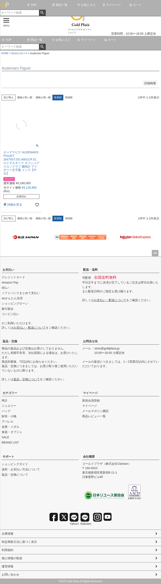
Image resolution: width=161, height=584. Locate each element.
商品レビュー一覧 (94, 416)
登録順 (69, 97)
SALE (5, 437)
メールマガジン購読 (95, 411)
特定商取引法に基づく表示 (19, 541)
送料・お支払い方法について (21, 469)
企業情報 (7, 533)
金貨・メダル (10, 426)
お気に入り (86, 5)
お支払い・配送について (29, 327)
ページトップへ (155, 253)
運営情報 (7, 566)
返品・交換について (26, 379)
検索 (42, 13)
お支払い (8, 269)
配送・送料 (90, 269)
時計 (5, 400)
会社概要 (89, 456)
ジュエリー (9, 405)
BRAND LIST (10, 442)
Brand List (17, 53)
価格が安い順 (24, 97)
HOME (5, 53)
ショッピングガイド (15, 464)
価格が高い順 (43, 97)
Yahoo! (74, 519)
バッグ (6, 411)
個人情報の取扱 (12, 558)
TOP (32, 5)
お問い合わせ (10, 574)
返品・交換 (10, 341)
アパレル (7, 421)
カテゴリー (10, 393)
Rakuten (85, 519)
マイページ (111, 5)
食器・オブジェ (12, 432)
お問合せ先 (90, 341)
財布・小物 (9, 416)
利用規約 (7, 550)
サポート (8, 456)
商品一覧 (60, 5)
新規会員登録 (91, 400)
